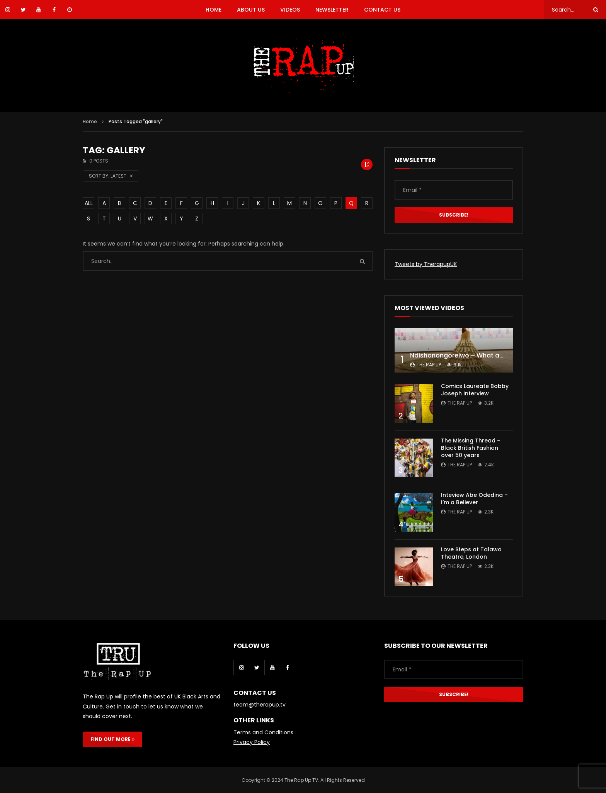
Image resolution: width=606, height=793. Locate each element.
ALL (89, 203)
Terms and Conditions (263, 732)
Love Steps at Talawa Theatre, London (471, 553)
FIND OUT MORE (112, 739)
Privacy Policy (251, 742)
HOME (213, 10)
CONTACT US (382, 10)
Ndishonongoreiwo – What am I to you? (472, 355)
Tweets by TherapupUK (426, 264)
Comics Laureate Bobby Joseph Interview (475, 389)
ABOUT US (251, 10)
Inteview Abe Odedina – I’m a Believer (474, 498)
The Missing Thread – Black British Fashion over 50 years (470, 448)
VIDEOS (290, 10)
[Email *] (454, 190)
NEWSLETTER (332, 10)
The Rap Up (429, 364)
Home (90, 121)
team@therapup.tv (259, 704)
